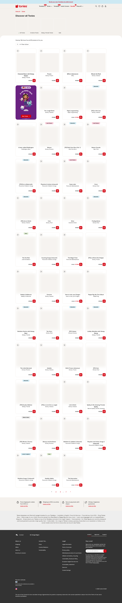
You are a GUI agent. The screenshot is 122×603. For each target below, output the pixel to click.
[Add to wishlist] (34, 50)
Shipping (17, 544)
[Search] (96, 6)
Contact (19, 535)
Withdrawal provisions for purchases (72, 553)
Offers (17, 547)
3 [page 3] (60, 491)
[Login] (105, 6)
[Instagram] (16, 588)
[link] (22, 25)
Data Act (64, 567)
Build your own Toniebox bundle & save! (61, 1)
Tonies (23, 11)
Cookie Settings (66, 570)
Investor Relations (43, 547)
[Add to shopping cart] (34, 80)
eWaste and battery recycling (70, 555)
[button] (99, 6)
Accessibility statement (68, 564)
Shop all (18, 11)
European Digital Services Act (70, 561)
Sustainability (42, 550)
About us (17, 550)
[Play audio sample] (17, 50)
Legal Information (67, 544)
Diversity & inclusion (20, 553)
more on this (24, 506)
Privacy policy (66, 550)
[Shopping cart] (102, 6)
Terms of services (67, 547)
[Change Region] (34, 535)
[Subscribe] (105, 551)
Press (40, 544)
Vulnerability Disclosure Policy (70, 558)
